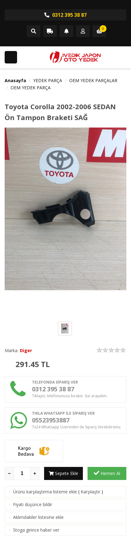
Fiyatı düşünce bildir (32, 504)
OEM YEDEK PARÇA (31, 88)
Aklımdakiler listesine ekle (38, 517)
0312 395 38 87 (65, 15)
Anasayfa (15, 80)
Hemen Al (107, 473)
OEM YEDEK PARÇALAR (93, 80)
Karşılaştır (90, 492)
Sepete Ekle (63, 473)
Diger (26, 350)
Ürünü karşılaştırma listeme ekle (45, 492)
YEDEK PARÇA (47, 80)
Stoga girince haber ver (36, 530)
